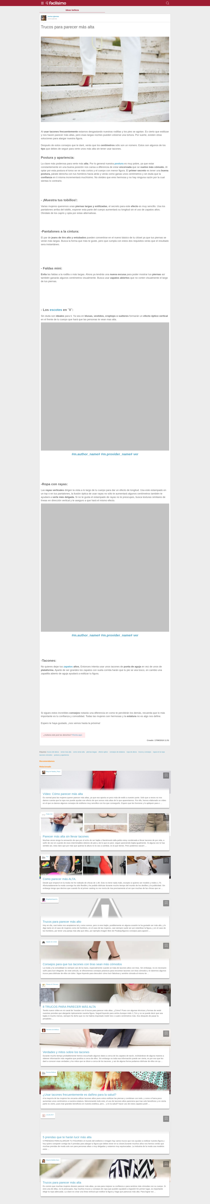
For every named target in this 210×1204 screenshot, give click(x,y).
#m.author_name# (86, 454)
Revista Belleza (51, 1072)
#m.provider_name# (116, 454)
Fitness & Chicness (52, 984)
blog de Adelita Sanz (52, 1160)
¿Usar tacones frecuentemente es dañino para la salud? (79, 1094)
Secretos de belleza (52, 1029)
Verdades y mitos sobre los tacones (66, 1052)
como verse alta (79, 752)
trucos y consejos (144, 752)
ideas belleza (72, 10)
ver (135, 454)
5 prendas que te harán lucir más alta (67, 1137)
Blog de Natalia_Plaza (53, 771)
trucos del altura (53, 752)
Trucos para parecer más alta (62, 1182)
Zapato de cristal (51, 942)
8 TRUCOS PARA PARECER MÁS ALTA (69, 1006)
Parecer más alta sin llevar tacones (66, 836)
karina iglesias (53, 16)
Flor (47, 856)
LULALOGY (50, 1115)
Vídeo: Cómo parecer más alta (63, 794)
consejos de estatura (117, 752)
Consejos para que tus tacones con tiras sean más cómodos (82, 964)
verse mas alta (66, 752)
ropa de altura (132, 752)
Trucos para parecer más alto (62, 921)
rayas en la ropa (159, 752)
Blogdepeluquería (51, 899)
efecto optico (103, 752)
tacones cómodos (45, 755)
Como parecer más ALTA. (59, 879)
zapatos (68, 666)
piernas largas (91, 752)
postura (119, 163)
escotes (55, 310)
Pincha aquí (77, 735)
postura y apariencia (61, 755)
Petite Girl (49, 814)
